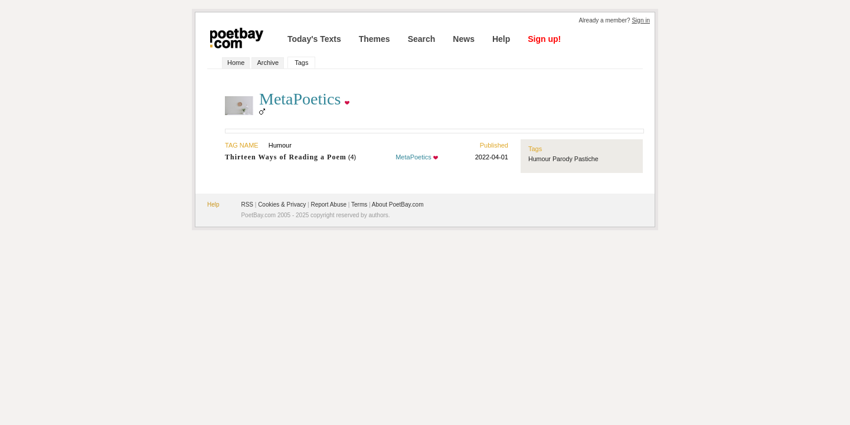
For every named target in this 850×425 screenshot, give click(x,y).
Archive (268, 62)
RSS (247, 204)
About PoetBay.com (398, 204)
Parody (562, 158)
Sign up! (544, 39)
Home (235, 62)
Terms (359, 204)
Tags (301, 62)
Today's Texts (314, 39)
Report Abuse (328, 204)
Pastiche (586, 158)
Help (501, 39)
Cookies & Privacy (282, 204)
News (464, 39)
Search (422, 39)
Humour (539, 158)
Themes (374, 39)
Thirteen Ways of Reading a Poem (285, 157)
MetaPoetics (413, 157)
